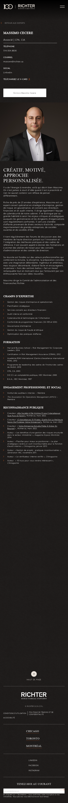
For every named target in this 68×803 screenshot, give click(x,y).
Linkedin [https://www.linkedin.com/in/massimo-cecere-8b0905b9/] (7, 72)
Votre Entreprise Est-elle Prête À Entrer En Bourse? (32, 427)
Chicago (32, 731)
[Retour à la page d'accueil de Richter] (34, 695)
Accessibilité (9, 718)
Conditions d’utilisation (14, 713)
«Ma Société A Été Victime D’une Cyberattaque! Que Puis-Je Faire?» (33, 414)
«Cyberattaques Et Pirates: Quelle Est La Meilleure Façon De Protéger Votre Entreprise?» (35, 420)
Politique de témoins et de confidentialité (41, 713)
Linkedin (33, 760)
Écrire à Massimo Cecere (25, 93)
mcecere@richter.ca (13, 61)
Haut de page (34, 679)
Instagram (34, 770)
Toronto (32, 738)
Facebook (34, 765)
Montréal (34, 745)
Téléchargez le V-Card (15, 79)
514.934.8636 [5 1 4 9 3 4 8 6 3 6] (10, 50)
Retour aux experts (15, 23)
